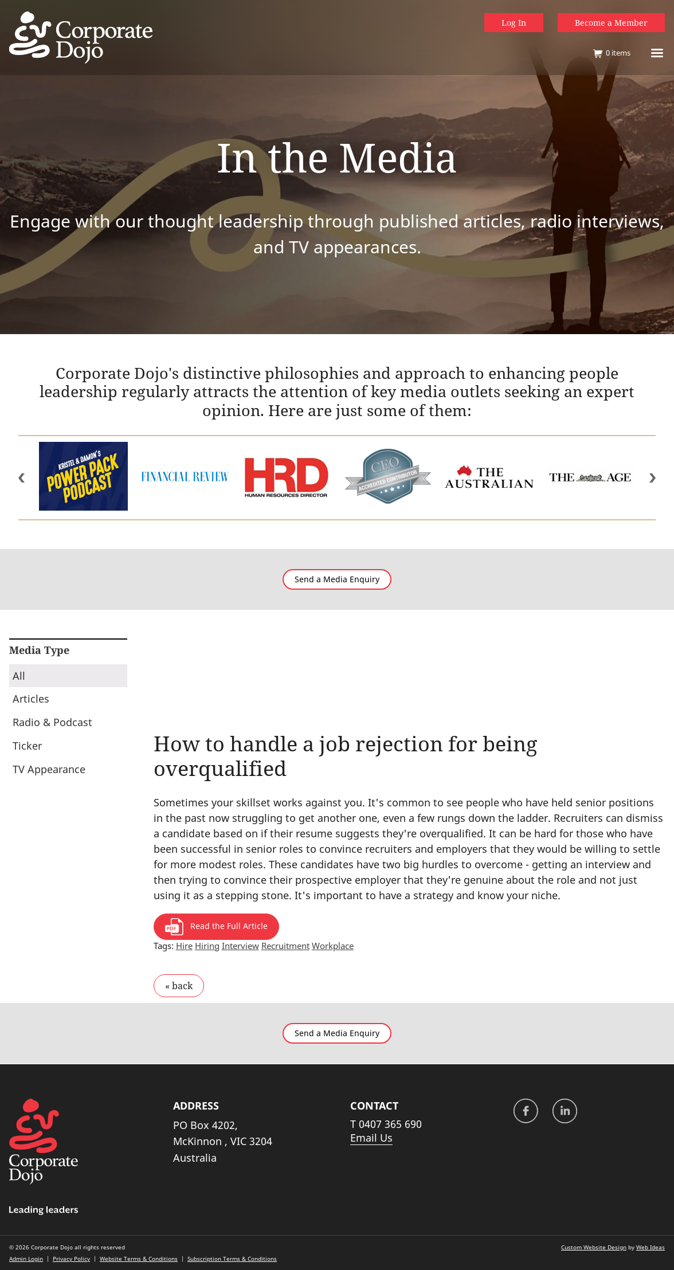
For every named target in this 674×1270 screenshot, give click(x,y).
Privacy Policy (71, 1259)
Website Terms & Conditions (139, 1259)
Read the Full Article (216, 926)
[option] (83, 478)
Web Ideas (650, 1247)
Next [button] (652, 478)
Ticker (27, 745)
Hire (184, 945)
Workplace (333, 945)
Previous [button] (21, 478)
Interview (240, 945)
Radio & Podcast (52, 722)
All (19, 676)
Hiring (207, 945)
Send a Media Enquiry (337, 579)
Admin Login (26, 1259)
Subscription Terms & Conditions (232, 1259)
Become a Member (611, 22)
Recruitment (285, 945)
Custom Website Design (593, 1247)
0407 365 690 (390, 1124)
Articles (31, 698)
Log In (513, 22)
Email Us (371, 1137)
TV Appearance (49, 769)
